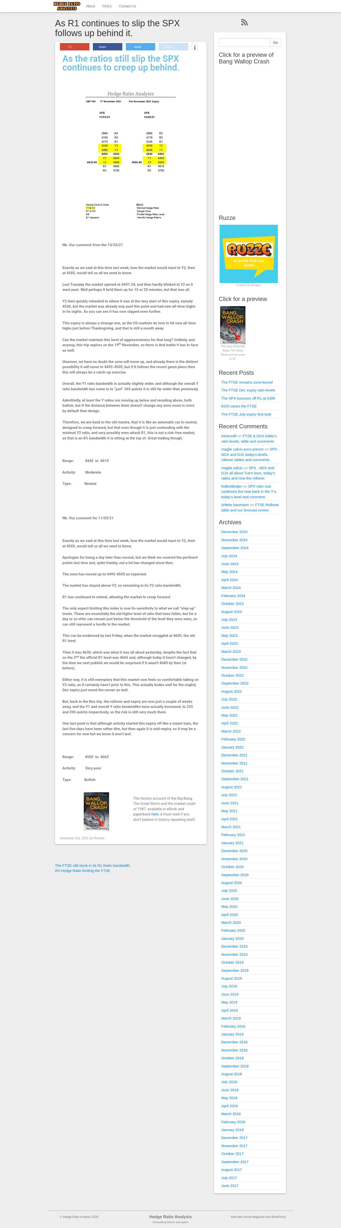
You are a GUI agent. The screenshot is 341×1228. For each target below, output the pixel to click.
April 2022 (229, 723)
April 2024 (229, 580)
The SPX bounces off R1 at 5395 (248, 398)
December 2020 (234, 851)
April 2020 (229, 915)
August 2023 (231, 612)
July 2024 (229, 556)
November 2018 (234, 1050)
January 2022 (232, 747)
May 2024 (229, 571)
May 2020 (229, 906)
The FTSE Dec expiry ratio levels (248, 390)
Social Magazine (254, 1217)
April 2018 (229, 1106)
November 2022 (234, 667)
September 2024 (235, 548)
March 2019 (231, 1018)
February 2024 (233, 596)
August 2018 (231, 1074)
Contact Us (127, 6)
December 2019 (234, 946)
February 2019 (233, 1026)
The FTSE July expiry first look (246, 414)
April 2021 (229, 819)
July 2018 (229, 1082)
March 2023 (231, 651)
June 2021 (230, 803)
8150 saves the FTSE (239, 406)
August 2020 (231, 883)
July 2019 (229, 986)
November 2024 (234, 540)
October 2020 (232, 867)
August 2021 (231, 787)
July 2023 (229, 619)
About (90, 6)
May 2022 (229, 715)
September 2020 (235, 875)
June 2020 (230, 899)
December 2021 (234, 755)
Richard (99, 838)
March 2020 (231, 922)
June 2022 (230, 707)
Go (275, 43)
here (154, 814)
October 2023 (232, 603)
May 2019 (229, 1002)
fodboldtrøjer (231, 486)
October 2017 (232, 1154)
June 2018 (230, 1090)
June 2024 (230, 564)
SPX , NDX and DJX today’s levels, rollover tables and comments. (250, 454)
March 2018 (231, 1114)
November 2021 (234, 763)
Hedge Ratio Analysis (170, 1216)
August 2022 (231, 691)
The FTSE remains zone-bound (247, 382)
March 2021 (231, 827)
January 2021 (232, 843)
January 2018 (232, 1130)
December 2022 (234, 659)
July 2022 (229, 699)
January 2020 (232, 938)
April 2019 (229, 1010)
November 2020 (234, 859)
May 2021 (229, 811)
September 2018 (235, 1066)
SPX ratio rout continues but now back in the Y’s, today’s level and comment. (249, 491)
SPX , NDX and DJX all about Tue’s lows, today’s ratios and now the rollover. (248, 473)
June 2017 (230, 1185)
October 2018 (232, 1058)
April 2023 (229, 643)
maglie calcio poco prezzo (242, 449)
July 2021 (229, 795)
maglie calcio (232, 468)
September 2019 (235, 970)
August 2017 (231, 1170)
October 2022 (232, 675)
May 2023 (229, 635)
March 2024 (231, 587)
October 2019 (232, 962)
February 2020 (233, 930)
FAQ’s (107, 6)
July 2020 (229, 890)
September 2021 (235, 779)
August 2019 (231, 978)
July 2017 (229, 1178)
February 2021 (233, 835)
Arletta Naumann (235, 505)
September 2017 (235, 1162)
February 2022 (233, 739)
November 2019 (234, 954)
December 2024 (234, 532)
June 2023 (230, 627)
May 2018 (229, 1098)
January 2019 (232, 1034)
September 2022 (235, 683)
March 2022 (231, 731)
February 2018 (233, 1122)
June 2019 (230, 994)
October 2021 (232, 771)
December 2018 (234, 1042)
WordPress (278, 1217)
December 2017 (234, 1138)
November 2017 (234, 1146)
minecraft (229, 436)
